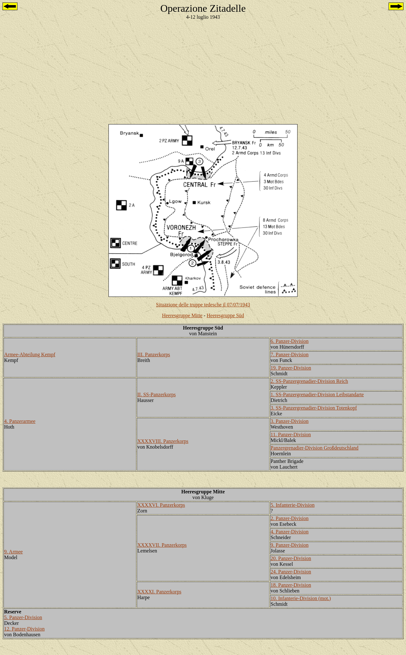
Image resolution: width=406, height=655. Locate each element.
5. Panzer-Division (23, 617)
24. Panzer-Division (291, 571)
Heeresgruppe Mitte (182, 315)
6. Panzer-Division (290, 341)
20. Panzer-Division (291, 558)
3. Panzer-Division (290, 421)
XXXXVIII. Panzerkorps (162, 441)
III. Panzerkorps (153, 354)
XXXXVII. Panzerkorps (162, 545)
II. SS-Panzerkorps (156, 394)
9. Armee (13, 551)
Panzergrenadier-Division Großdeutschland (314, 448)
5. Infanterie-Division (293, 505)
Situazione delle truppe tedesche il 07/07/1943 (203, 304)
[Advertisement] (203, 69)
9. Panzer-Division (290, 545)
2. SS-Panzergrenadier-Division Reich (309, 381)
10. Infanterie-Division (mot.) (301, 598)
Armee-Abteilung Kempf (29, 354)
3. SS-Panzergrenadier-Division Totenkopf (314, 408)
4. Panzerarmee (20, 421)
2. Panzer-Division (290, 518)
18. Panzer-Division (291, 585)
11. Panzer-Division (291, 434)
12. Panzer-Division (24, 629)
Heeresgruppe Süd (225, 315)
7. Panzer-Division (290, 354)
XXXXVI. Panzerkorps (161, 505)
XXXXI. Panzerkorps (159, 591)
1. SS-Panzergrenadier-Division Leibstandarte (317, 394)
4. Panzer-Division (290, 531)
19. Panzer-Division (291, 368)
